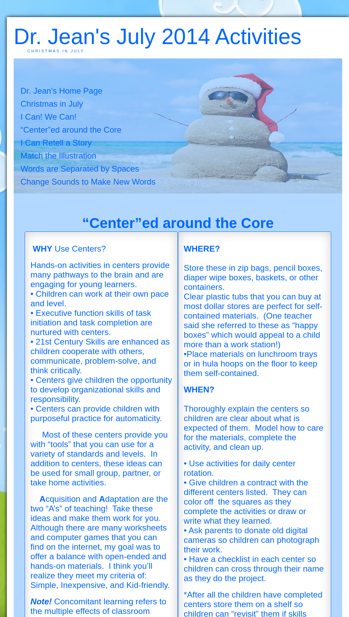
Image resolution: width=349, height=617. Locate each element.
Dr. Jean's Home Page (61, 90)
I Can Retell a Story (56, 142)
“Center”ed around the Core (71, 129)
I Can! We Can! (49, 116)
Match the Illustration (58, 155)
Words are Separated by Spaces (80, 168)
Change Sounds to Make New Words (88, 181)
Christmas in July (52, 103)
